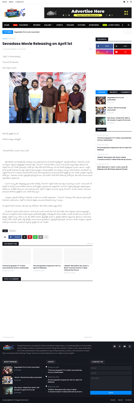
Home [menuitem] (6, 25)
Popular (101, 92)
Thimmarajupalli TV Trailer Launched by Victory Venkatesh (15, 267)
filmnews (12, 38)
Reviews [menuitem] (36, 25)
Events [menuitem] (60, 25)
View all (90, 244)
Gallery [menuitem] (47, 25)
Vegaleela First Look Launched (26, 32)
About (11, 2)
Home (4, 2)
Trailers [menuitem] (70, 25)
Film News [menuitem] (23, 25)
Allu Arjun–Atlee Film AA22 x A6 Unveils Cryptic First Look (118, 119)
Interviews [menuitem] (94, 25)
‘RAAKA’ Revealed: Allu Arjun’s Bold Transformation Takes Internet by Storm (76, 268)
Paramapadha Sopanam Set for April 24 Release (47, 267)
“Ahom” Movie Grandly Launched (116, 109)
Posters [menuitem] (81, 25)
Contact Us (19, 2)
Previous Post (9, 337)
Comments (126, 92)
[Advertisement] (114, 72)
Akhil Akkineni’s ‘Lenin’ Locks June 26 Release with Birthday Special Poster (112, 168)
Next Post (87, 337)
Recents (113, 92)
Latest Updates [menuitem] (115, 25)
